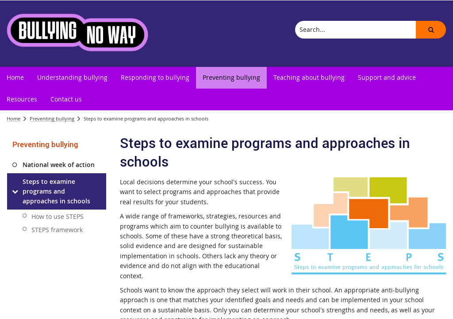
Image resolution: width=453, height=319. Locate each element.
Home (13, 118)
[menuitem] (15, 78)
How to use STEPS (57, 216)
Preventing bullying (52, 118)
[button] (431, 30)
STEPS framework (57, 230)
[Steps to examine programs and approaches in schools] (15, 191)
